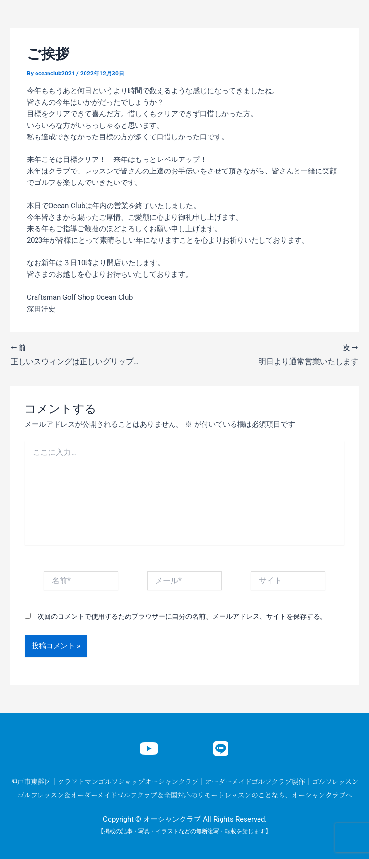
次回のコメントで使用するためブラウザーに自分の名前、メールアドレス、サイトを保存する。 (182, 616)
